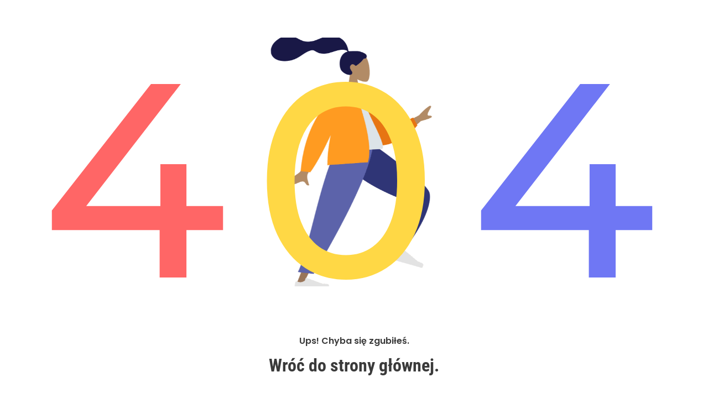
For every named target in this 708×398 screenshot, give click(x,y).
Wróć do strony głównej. (354, 366)
